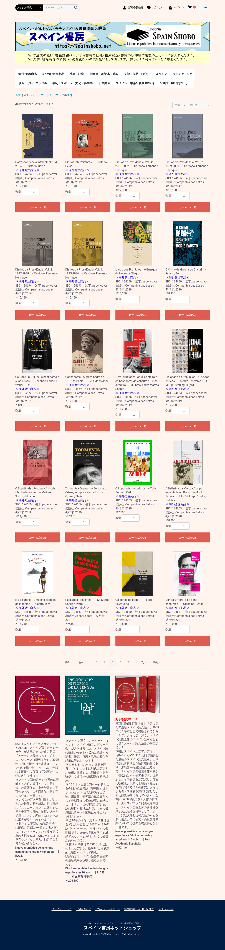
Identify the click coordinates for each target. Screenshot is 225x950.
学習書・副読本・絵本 (104, 74)
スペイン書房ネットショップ (112, 927)
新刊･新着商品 (27, 74)
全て (18, 95)
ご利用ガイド (83, 909)
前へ (81, 662)
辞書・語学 (77, 74)
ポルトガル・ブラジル (32, 83)
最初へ (68, 662)
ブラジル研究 (63, 95)
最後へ (156, 662)
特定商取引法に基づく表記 (139, 909)
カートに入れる (37, 207)
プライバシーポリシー (107, 909)
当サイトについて (62, 909)
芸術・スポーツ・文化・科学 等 (72, 83)
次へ (143, 662)
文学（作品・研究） (137, 74)
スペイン (161, 74)
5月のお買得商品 (53, 74)
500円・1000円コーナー (175, 83)
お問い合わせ (165, 909)
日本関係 (104, 83)
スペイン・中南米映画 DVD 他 (135, 83)
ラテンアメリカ (183, 74)
